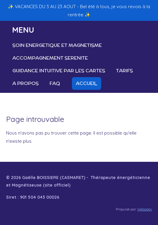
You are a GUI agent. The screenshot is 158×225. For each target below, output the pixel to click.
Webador (144, 209)
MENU (23, 30)
